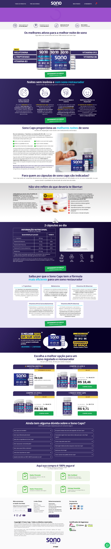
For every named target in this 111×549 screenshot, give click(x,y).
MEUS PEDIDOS (76, 3)
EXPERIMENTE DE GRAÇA (55, 74)
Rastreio (36, 503)
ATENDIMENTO (88, 3)
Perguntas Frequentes (39, 506)
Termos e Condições (39, 510)
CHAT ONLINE (54, 516)
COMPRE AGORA (87, 386)
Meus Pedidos (37, 505)
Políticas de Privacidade (37, 508)
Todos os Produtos (20, 3)
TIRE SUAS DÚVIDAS (35, 3)
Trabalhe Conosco (38, 511)
